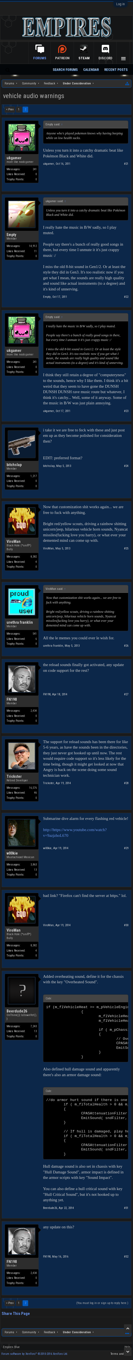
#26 (126, 645)
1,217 (33, 476)
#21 (126, 164)
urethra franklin (20, 622)
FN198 (12, 699)
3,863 (33, 864)
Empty (11, 234)
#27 (126, 694)
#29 (126, 848)
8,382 (33, 556)
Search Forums (65, 70)
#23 (126, 411)
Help (127, 1347)
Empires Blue (11, 1347)
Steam (84, 58)
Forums (39, 58)
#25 (126, 548)
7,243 (33, 1026)
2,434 (33, 711)
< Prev (10, 109)
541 (35, 633)
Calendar (91, 70)
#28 (126, 783)
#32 (126, 1256)
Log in (120, 4)
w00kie (12, 853)
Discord (105, 58)
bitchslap (14, 465)
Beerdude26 (17, 1011)
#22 (126, 297)
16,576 (33, 788)
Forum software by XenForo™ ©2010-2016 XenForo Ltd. (34, 1354)
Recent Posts (116, 70)
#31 (126, 1208)
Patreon (62, 58)
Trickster (14, 776)
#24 (126, 466)
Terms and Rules (121, 1354)
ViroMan (14, 541)
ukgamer (14, 158)
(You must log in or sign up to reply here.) (102, 1303)
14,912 (33, 246)
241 (35, 169)
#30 (126, 925)
